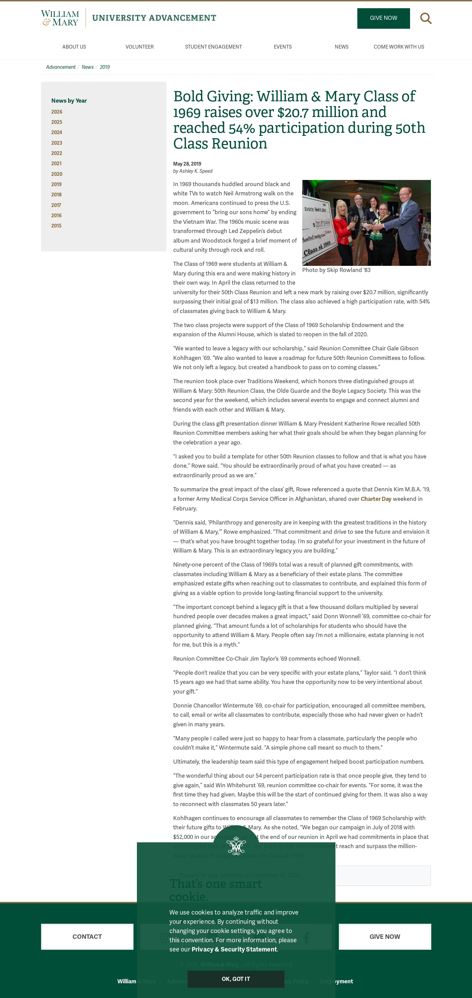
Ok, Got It (236, 979)
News (341, 47)
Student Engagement (213, 47)
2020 (56, 174)
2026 (56, 112)
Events (283, 47)
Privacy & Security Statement (234, 949)
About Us (74, 47)
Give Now (383, 18)
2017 (56, 205)
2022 (56, 153)
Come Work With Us (399, 47)
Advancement (61, 67)
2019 (105, 67)
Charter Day (376, 499)
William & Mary (136, 981)
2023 (56, 143)
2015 (56, 226)
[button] (426, 18)
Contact (87, 937)
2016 (56, 216)
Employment (336, 981)
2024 (56, 132)
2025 (56, 122)
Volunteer (140, 47)
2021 (56, 164)
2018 (56, 195)
